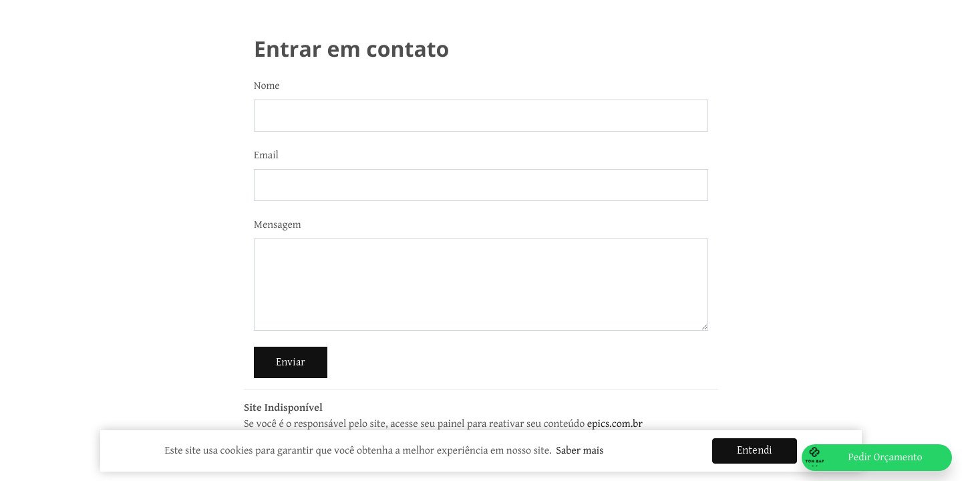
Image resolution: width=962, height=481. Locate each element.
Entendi (754, 450)
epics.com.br (615, 424)
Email (266, 155)
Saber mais (579, 450)
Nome (267, 85)
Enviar (290, 362)
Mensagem (277, 224)
